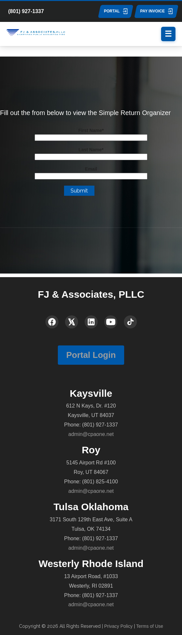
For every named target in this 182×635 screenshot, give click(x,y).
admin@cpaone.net (91, 434)
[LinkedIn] (91, 321)
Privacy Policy (118, 626)
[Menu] (168, 34)
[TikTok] (130, 321)
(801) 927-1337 (26, 11)
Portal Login (91, 355)
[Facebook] (51, 321)
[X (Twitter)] (71, 321)
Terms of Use (149, 626)
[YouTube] (110, 321)
